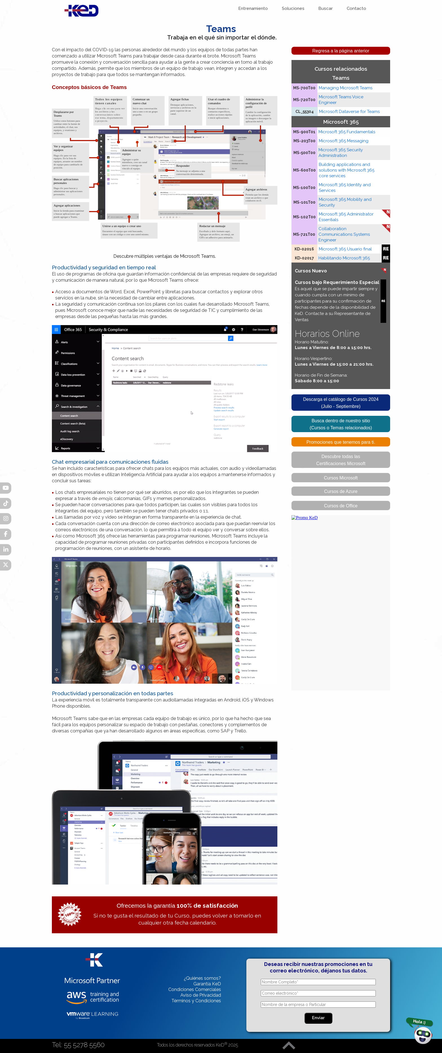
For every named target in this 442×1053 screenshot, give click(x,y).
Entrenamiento (253, 8)
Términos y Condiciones (196, 1000)
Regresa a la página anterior (340, 50)
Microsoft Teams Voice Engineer (341, 99)
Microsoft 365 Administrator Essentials (346, 217)
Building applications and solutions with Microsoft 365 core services (346, 170)
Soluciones (293, 8)
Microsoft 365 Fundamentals (347, 131)
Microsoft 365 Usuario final (345, 249)
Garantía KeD (207, 984)
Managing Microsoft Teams (345, 87)
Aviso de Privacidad (200, 995)
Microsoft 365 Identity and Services (345, 187)
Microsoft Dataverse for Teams (349, 111)
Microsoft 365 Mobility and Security (345, 202)
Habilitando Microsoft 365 (344, 258)
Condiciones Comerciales (194, 989)
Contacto (356, 8)
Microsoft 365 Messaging (343, 140)
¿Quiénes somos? (202, 978)
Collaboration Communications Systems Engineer (344, 234)
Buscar (326, 8)
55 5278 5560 (84, 1045)
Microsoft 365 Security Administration (341, 152)
